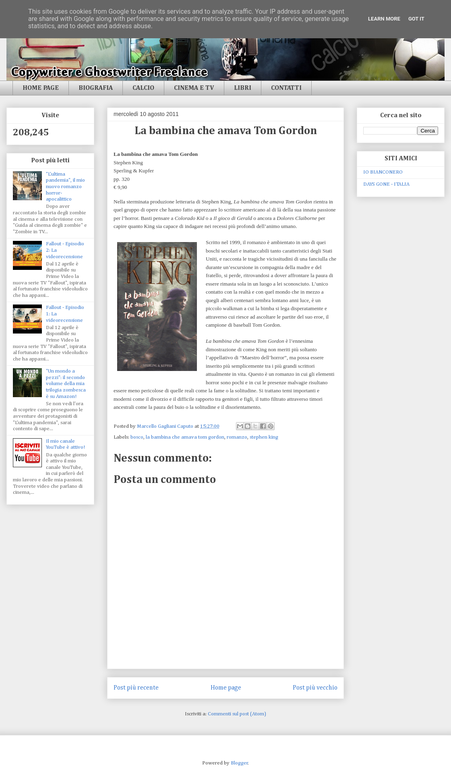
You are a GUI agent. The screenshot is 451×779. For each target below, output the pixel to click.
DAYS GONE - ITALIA (386, 184)
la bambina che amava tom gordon (185, 437)
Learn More (384, 19)
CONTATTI (286, 88)
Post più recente (136, 688)
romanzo (237, 437)
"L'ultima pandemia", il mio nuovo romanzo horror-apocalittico (65, 187)
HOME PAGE (41, 88)
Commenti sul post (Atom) (237, 714)
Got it (416, 19)
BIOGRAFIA (96, 88)
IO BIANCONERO (383, 172)
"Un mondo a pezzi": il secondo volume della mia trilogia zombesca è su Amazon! (66, 384)
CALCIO (143, 88)
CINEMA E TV (194, 88)
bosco (136, 437)
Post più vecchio (315, 688)
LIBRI (242, 88)
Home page (226, 688)
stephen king (264, 437)
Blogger (239, 763)
